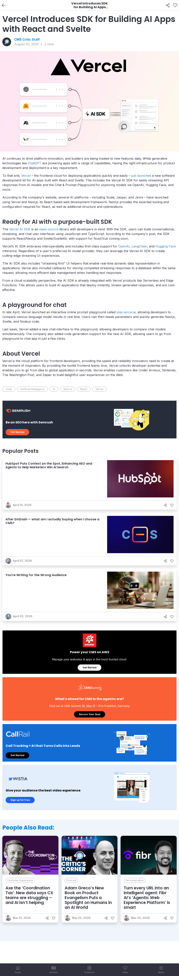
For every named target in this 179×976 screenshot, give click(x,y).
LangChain (139, 246)
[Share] (168, 5)
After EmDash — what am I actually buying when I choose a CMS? (52, 521)
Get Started (17, 432)
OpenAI (124, 246)
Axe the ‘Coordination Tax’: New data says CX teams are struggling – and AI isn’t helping (29, 895)
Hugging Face (165, 246)
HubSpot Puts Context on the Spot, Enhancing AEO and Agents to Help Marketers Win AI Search (48, 465)
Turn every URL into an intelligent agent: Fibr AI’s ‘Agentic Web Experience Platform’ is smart (147, 897)
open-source (48, 229)
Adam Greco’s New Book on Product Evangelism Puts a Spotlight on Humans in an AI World (88, 897)
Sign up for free (20, 799)
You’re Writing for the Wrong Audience (36, 575)
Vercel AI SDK (19, 229)
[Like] (175, 5)
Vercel (26, 176)
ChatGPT (34, 163)
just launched (141, 176)
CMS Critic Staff (27, 39)
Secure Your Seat (89, 714)
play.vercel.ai (126, 312)
